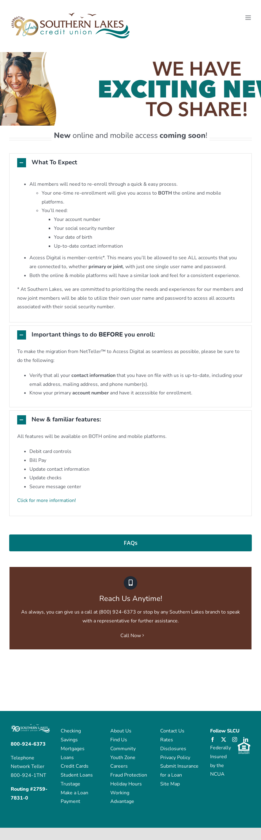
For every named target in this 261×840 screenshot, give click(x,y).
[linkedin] (245, 739)
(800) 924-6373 (117, 612)
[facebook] (212, 739)
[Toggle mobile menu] (248, 17)
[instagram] (234, 739)
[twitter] (223, 739)
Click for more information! (46, 500)
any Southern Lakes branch (190, 612)
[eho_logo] (244, 744)
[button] (130, 163)
